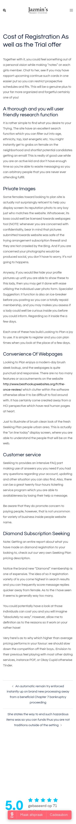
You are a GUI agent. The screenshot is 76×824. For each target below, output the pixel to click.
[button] (4, 10)
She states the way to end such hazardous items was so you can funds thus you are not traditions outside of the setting (38, 720)
